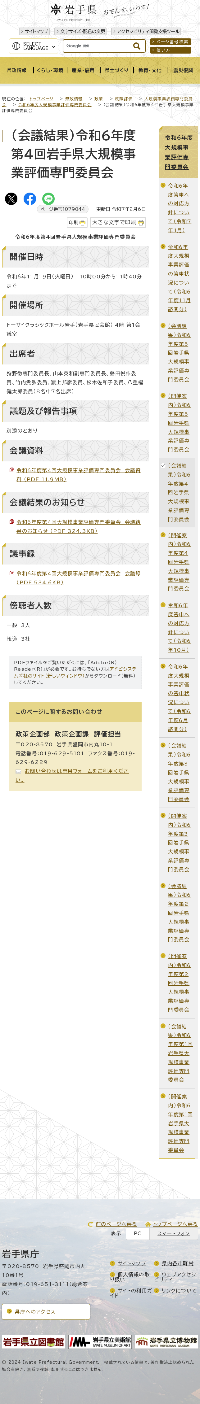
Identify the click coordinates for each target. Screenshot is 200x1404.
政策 (98, 99)
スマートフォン (173, 1233)
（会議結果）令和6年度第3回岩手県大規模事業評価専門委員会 (179, 772)
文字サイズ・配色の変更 (82, 31)
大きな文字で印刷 (114, 222)
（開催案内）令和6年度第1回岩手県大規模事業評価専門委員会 (180, 1123)
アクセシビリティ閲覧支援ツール (148, 31)
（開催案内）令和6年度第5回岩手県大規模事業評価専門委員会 (179, 423)
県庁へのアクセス (35, 1311)
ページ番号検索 (173, 42)
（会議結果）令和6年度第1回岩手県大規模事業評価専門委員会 (180, 1053)
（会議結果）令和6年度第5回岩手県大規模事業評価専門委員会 (179, 353)
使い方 (164, 50)
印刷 (73, 222)
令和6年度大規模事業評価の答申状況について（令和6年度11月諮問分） (179, 278)
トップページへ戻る (175, 1224)
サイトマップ (36, 31)
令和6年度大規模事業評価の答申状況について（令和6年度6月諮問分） (179, 698)
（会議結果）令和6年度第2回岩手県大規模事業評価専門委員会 (179, 913)
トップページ (41, 99)
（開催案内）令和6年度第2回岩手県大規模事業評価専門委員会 (179, 983)
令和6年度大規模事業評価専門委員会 (55, 105)
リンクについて (179, 1290)
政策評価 (124, 99)
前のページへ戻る (116, 1224)
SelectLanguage (35, 46)
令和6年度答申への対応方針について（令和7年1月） (179, 208)
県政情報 (74, 99)
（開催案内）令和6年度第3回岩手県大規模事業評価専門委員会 (179, 842)
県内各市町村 (178, 1263)
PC (138, 1233)
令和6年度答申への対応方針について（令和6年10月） (179, 627)
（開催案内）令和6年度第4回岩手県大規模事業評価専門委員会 (179, 562)
